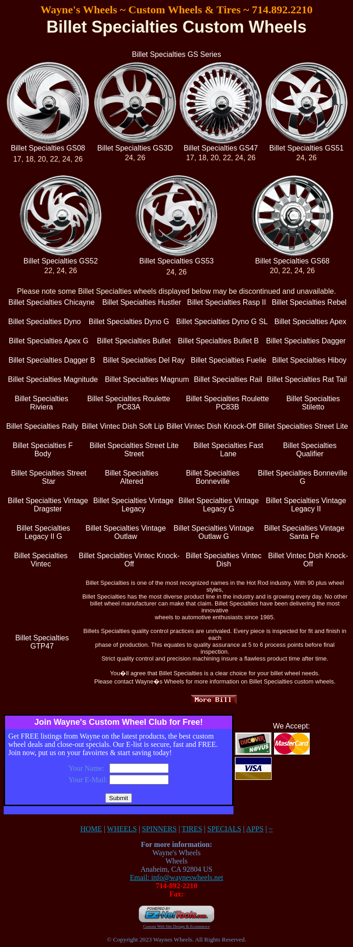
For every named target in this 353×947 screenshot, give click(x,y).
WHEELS (122, 829)
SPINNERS (159, 829)
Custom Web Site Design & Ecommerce (176, 926)
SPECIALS (224, 829)
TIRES (192, 829)
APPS (254, 829)
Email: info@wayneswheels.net (176, 877)
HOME (91, 829)
